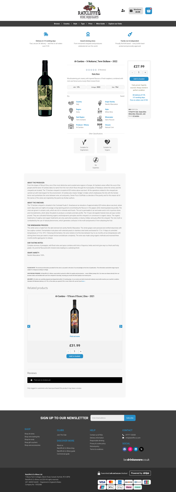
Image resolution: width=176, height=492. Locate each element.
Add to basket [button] (74, 356)
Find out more (75, 336)
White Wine (132, 114)
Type (83, 24)
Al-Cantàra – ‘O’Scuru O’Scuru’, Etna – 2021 (74, 296)
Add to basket (139, 79)
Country (66, 24)
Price (90, 24)
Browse (57, 24)
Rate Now (96, 74)
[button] (28, 326)
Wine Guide (100, 24)
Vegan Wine (142, 112)
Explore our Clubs (115, 24)
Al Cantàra (136, 116)
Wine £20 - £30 (140, 114)
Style (75, 24)
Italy (137, 112)
